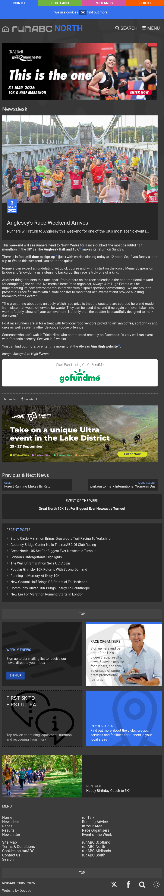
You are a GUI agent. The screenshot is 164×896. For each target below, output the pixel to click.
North (19, 3)
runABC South (93, 855)
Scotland (60, 3)
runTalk (88, 817)
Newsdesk (10, 822)
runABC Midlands (96, 851)
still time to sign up (40, 257)
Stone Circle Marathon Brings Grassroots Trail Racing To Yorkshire (60, 538)
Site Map (9, 842)
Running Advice (95, 822)
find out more (97, 12)
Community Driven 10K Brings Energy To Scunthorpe (50, 588)
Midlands (104, 3)
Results (8, 830)
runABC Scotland (96, 842)
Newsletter (11, 835)
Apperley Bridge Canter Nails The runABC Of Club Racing (53, 545)
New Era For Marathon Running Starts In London (46, 594)
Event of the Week (97, 835)
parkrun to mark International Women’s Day (122, 484)
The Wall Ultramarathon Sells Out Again (40, 563)
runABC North (93, 846)
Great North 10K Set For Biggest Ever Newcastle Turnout (53, 551)
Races (7, 826)
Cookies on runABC (18, 851)
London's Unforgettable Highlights (36, 557)
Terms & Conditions (18, 846)
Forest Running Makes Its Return (37, 484)
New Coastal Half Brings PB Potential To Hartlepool (49, 582)
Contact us (11, 855)
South (145, 3)
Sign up (15, 675)
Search (8, 859)
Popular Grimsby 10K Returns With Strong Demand (48, 569)
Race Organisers (95, 830)
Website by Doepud (16, 891)
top (82, 614)
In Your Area (92, 826)
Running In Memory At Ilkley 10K (35, 576)
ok (83, 12)
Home (7, 817)
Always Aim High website (98, 346)
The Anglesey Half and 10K (58, 249)
